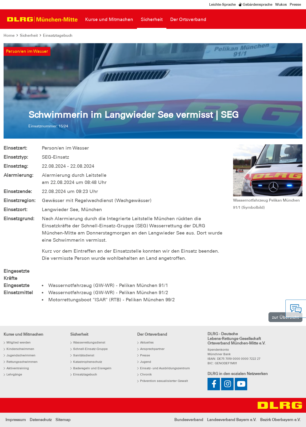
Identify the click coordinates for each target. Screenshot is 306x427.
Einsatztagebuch (57, 35)
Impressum (15, 419)
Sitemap (63, 419)
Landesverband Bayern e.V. (231, 419)
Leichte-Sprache (222, 4)
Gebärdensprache (255, 4)
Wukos (281, 4)
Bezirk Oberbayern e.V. (280, 419)
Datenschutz (41, 419)
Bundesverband (188, 419)
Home (9, 35)
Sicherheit (29, 35)
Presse (295, 4)
